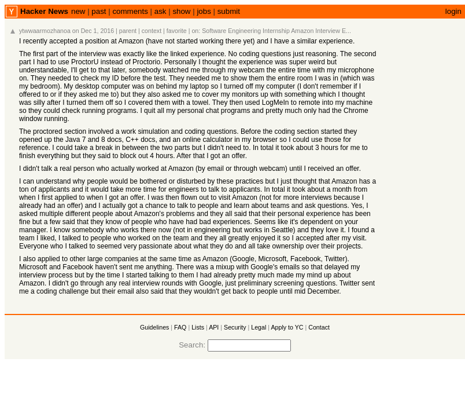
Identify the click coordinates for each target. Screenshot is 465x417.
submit (228, 11)
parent (127, 30)
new (78, 11)
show (181, 11)
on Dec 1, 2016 (93, 30)
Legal (258, 327)
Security (235, 327)
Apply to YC (287, 327)
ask (160, 11)
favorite (177, 30)
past (98, 11)
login (453, 11)
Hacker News (44, 11)
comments (129, 11)
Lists (197, 327)
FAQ (180, 327)
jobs (204, 11)
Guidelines (154, 327)
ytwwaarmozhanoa (45, 30)
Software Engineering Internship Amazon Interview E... (276, 30)
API (214, 327)
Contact (319, 327)
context (151, 30)
